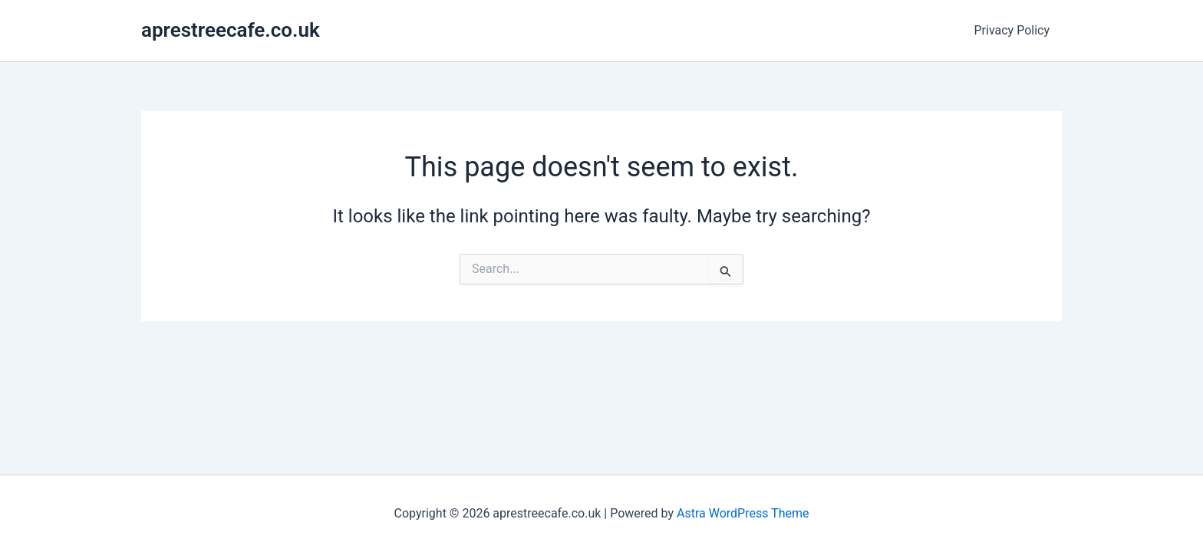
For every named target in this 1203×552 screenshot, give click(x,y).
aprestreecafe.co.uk (230, 29)
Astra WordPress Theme (743, 513)
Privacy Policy (1012, 30)
